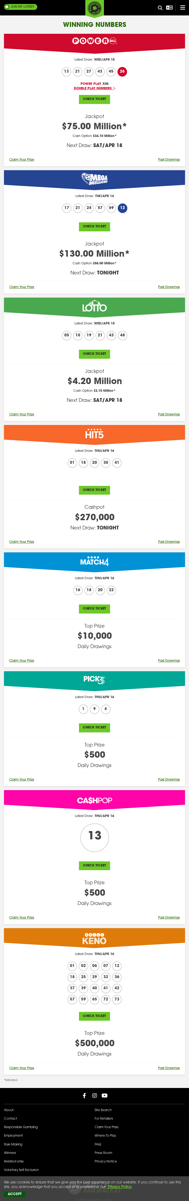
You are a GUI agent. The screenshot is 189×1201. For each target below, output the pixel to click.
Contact (10, 1118)
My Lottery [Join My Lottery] (23, 7)
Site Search (103, 1110)
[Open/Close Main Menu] (180, 7)
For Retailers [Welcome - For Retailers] (104, 1118)
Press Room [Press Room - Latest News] (103, 1153)
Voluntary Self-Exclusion (21, 1170)
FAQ (98, 1144)
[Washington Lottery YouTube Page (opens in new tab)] (105, 1095)
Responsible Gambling (21, 1127)
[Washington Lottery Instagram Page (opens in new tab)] (95, 1095)
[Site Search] (160, 8)
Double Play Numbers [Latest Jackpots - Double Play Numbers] (94, 88)
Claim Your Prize (21, 159)
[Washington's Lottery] (94, 9)
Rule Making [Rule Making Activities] (13, 1144)
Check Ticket (94, 99)
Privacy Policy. (119, 1187)
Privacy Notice (106, 1161)
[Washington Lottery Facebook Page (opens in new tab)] (84, 1095)
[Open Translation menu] (168, 7)
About (9, 1110)
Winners (10, 1153)
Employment (13, 1135)
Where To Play (105, 1135)
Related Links (14, 1161)
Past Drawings (169, 159)
